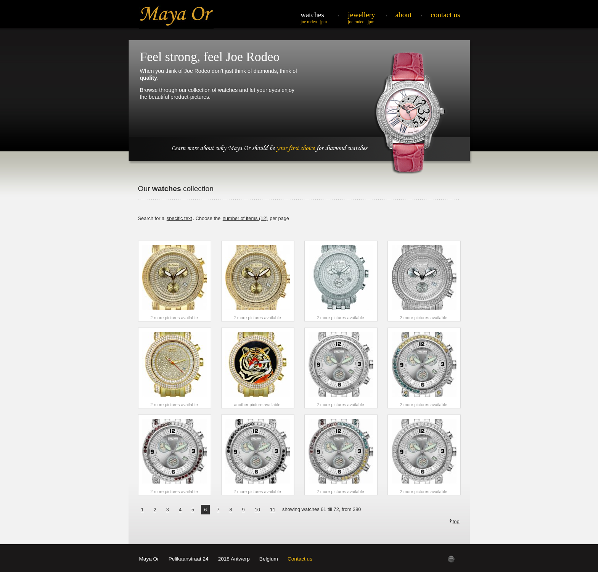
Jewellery (361, 15)
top (456, 521)
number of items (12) (245, 218)
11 (272, 510)
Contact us (300, 559)
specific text (179, 218)
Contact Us (445, 15)
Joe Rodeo (309, 21)
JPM (323, 21)
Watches (312, 15)
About (403, 15)
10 (257, 510)
